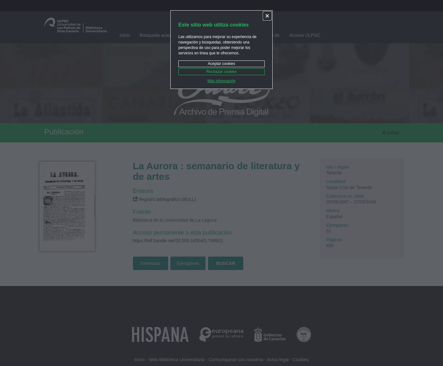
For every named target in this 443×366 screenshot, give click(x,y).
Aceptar (221, 63)
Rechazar (221, 71)
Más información (221, 81)
